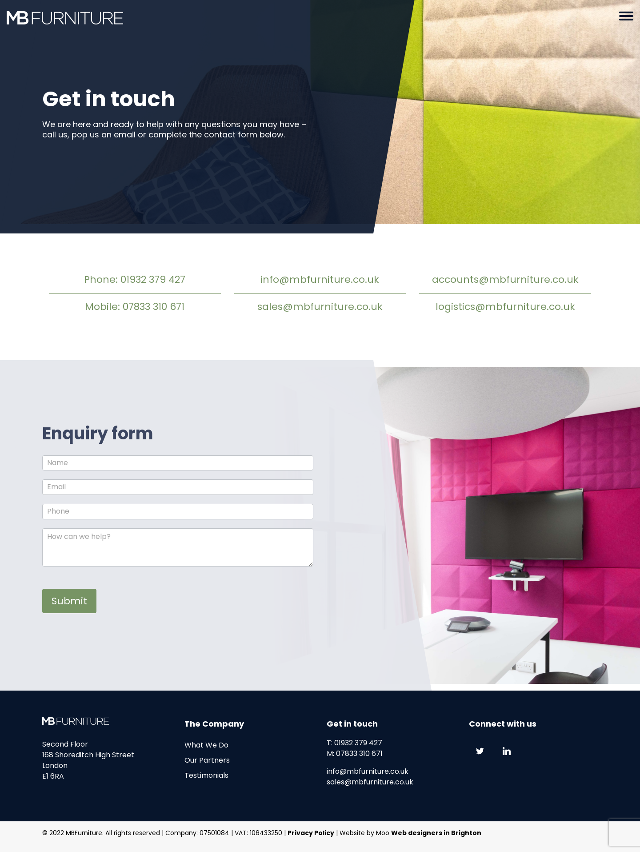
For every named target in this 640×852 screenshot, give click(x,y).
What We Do (206, 745)
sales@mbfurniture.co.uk (320, 306)
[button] (626, 18)
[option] (320, 116)
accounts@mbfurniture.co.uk (505, 279)
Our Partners (207, 760)
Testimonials (206, 775)
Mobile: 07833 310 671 (134, 306)
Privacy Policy (311, 832)
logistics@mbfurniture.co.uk (505, 306)
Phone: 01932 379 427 (134, 279)
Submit (69, 601)
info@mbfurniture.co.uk (319, 279)
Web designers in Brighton (436, 832)
